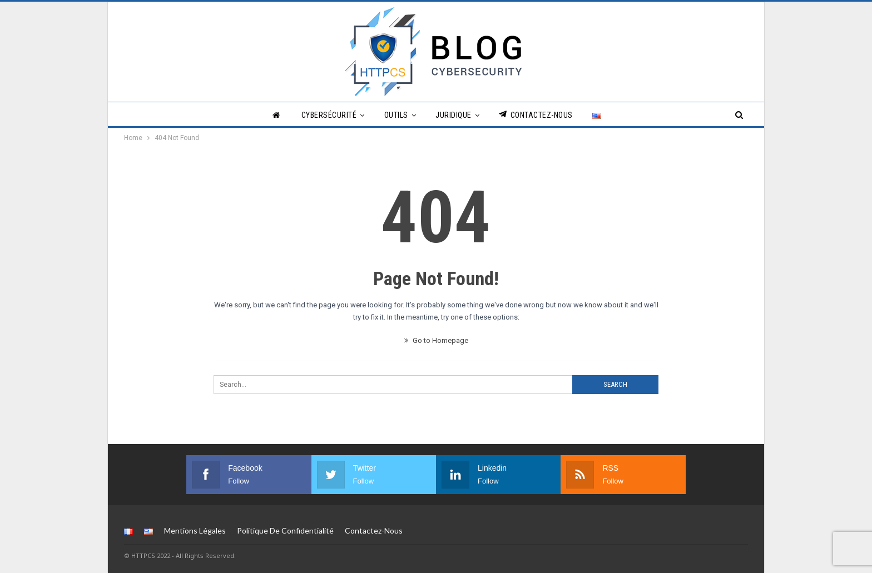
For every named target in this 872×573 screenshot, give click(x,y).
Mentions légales (195, 530)
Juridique (453, 115)
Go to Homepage (436, 340)
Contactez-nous (536, 114)
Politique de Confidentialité (285, 530)
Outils (396, 115)
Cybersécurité (329, 115)
